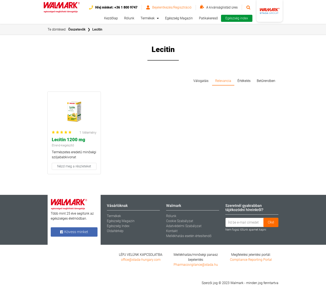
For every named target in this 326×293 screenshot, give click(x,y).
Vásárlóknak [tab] (117, 205)
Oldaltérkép (115, 231)
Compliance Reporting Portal (251, 260)
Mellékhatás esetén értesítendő (188, 236)
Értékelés (244, 81)
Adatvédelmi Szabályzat (183, 226)
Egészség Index (118, 226)
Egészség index (236, 18)
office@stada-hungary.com (141, 260)
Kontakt (172, 231)
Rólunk (129, 18)
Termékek (148, 18)
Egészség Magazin (179, 18)
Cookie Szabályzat (179, 221)
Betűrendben (266, 81)
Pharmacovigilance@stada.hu (196, 265)
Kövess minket (74, 232)
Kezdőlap (111, 18)
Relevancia (223, 81)
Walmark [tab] (173, 205)
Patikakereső (208, 18)
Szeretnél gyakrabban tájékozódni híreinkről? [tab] (244, 207)
